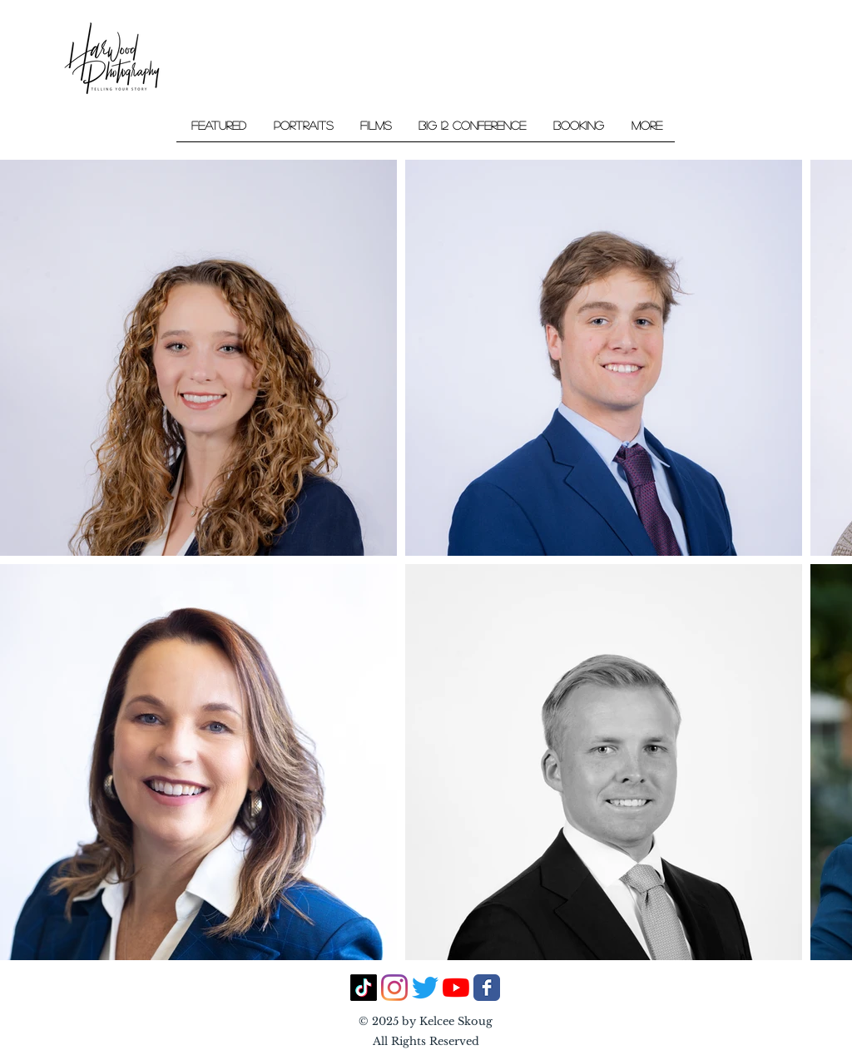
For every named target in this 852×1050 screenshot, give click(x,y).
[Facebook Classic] (486, 987)
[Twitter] (425, 987)
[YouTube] (456, 987)
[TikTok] (363, 987)
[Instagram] (394, 987)
